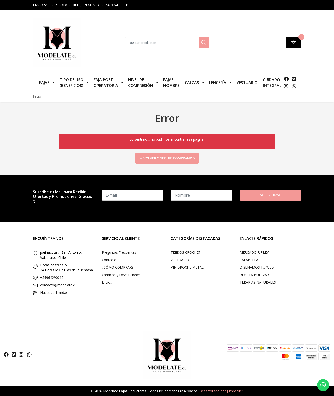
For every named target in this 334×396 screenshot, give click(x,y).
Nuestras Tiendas (54, 292)
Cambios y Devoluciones (121, 275)
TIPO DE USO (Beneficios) (71, 82)
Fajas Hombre (171, 82)
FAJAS (44, 82)
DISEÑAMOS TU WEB (257, 267)
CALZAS (192, 82)
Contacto (109, 260)
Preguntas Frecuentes (119, 252)
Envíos (107, 282)
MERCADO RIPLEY (254, 252)
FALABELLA (249, 260)
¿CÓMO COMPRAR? (117, 267)
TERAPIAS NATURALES (258, 282)
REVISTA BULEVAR (254, 275)
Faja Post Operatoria (106, 82)
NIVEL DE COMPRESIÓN (140, 82)
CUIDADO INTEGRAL (272, 82)
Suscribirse (270, 195)
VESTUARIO (247, 82)
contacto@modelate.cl (57, 285)
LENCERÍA (217, 82)
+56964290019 (52, 277)
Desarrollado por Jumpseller (221, 391)
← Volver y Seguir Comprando (167, 158)
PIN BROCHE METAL (187, 267)
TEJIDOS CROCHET (186, 252)
